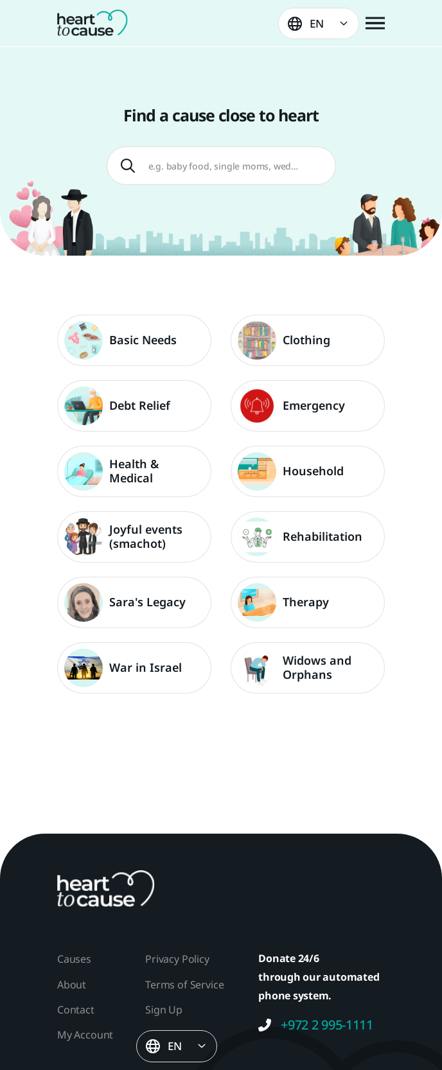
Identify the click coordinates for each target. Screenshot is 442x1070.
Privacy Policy (177, 959)
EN (317, 23)
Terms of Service (184, 985)
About (71, 985)
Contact (75, 1010)
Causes (74, 959)
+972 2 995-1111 (315, 1025)
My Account (85, 1035)
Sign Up (163, 1010)
